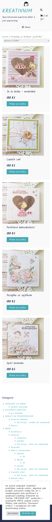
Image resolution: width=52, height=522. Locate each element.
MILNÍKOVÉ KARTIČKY (15, 410)
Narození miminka (19, 419)
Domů (5, 37)
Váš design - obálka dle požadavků (33, 422)
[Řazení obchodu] (26, 41)
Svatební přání (18, 472)
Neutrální (15, 447)
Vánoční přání (17, 478)
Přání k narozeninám (20, 450)
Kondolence (16, 431)
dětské (20, 459)
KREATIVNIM (17, 11)
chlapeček (21, 438)
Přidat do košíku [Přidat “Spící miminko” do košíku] (17, 375)
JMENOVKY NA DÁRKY (15, 403)
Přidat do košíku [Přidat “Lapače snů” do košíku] (17, 172)
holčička (20, 441)
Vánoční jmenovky (19, 406)
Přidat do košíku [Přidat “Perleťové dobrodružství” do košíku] (17, 239)
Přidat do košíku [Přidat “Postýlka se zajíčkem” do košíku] (17, 307)
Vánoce (14, 425)
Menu (26, 27)
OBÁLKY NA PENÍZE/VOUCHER (19, 416)
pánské (20, 465)
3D (24, 456)
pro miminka (16, 413)
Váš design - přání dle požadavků (32, 444)
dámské (20, 453)
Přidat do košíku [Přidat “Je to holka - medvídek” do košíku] (17, 104)
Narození (15, 435)
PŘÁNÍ (8, 428)
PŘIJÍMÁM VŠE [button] (28, 513)
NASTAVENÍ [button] (13, 513)
